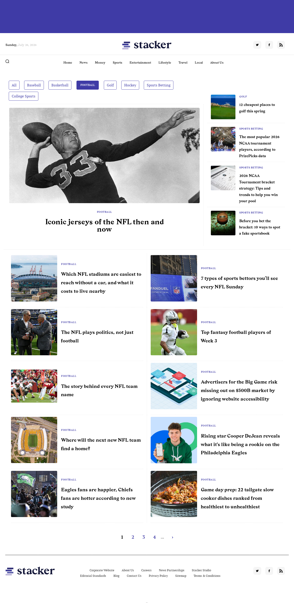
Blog (116, 575)
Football (87, 85)
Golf (110, 84)
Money (100, 62)
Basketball (59, 84)
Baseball (34, 84)
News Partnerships (171, 570)
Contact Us (134, 575)
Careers (146, 570)
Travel (182, 62)
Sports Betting (158, 84)
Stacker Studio (201, 570)
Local (199, 62)
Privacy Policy (158, 575)
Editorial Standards (93, 575)
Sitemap (180, 575)
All (14, 84)
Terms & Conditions (207, 575)
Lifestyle (164, 62)
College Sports (23, 96)
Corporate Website (102, 570)
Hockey (130, 84)
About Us (216, 62)
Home (67, 62)
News (83, 62)
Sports (117, 62)
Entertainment (140, 62)
